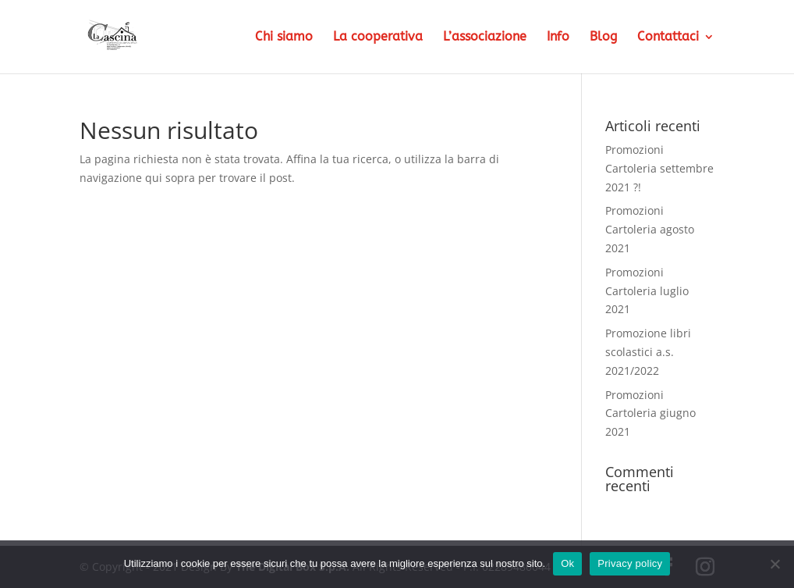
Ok (567, 563)
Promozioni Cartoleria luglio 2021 (647, 291)
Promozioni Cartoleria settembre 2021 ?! (659, 168)
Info (558, 37)
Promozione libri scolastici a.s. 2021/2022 (648, 352)
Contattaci (668, 37)
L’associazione (484, 37)
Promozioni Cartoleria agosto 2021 (649, 229)
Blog (603, 37)
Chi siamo (284, 37)
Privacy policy (629, 563)
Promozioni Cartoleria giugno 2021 (650, 413)
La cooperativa (378, 37)
